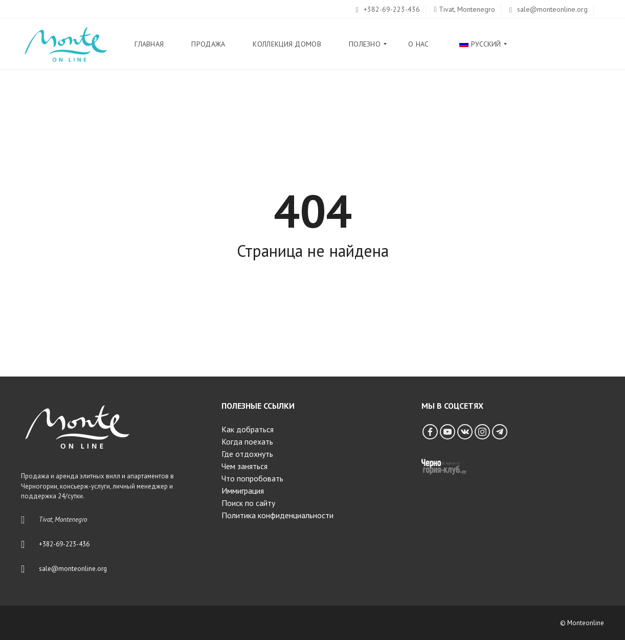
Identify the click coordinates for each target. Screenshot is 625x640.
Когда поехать (247, 441)
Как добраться (247, 429)
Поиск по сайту (248, 503)
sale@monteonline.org (548, 9)
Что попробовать (252, 478)
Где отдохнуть (247, 454)
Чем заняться (244, 466)
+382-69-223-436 (388, 9)
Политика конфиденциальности (277, 515)
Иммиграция (242, 490)
